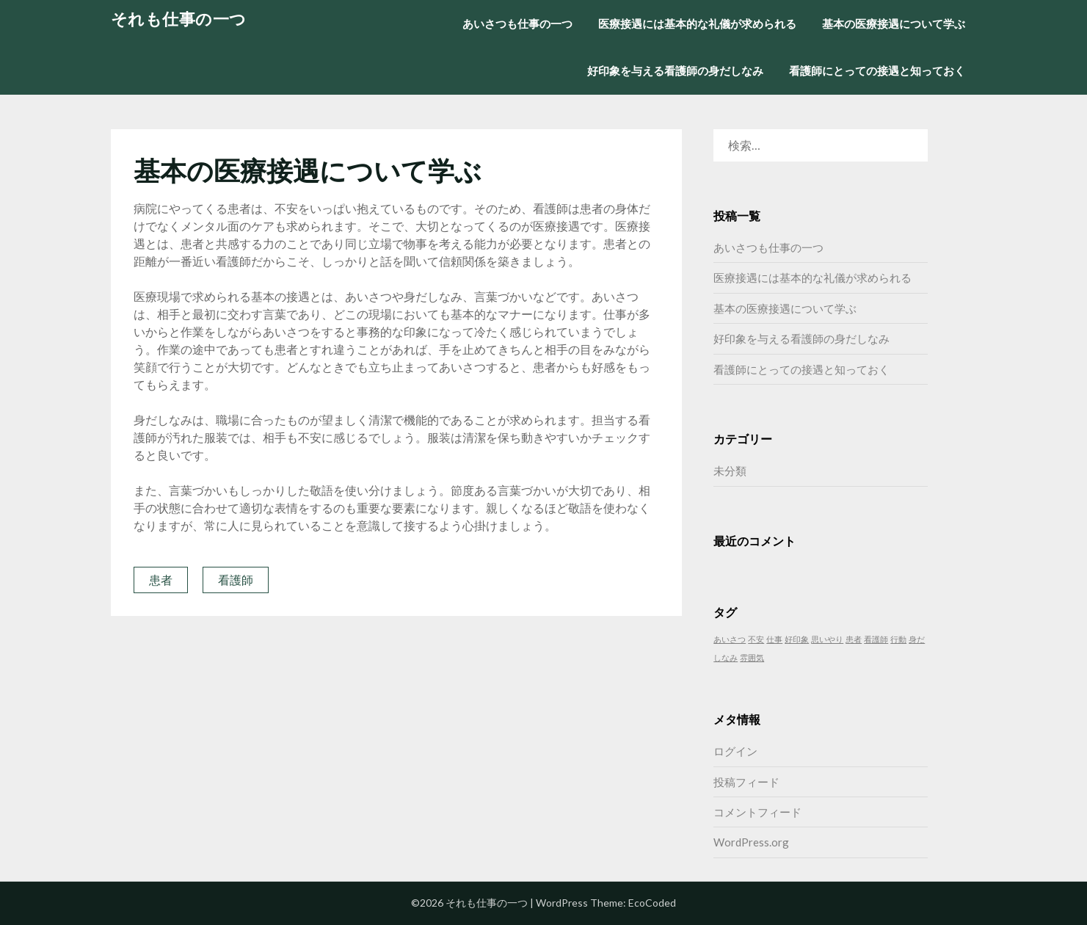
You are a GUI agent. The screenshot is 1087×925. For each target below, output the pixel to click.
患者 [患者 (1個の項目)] (854, 639)
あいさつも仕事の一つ (517, 23)
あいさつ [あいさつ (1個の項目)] (729, 639)
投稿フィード (746, 781)
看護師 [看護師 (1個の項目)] (876, 639)
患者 (160, 580)
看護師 (235, 580)
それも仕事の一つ (179, 19)
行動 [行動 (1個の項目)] (898, 639)
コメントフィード (757, 812)
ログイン (735, 751)
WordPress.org (751, 842)
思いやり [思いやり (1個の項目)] (827, 639)
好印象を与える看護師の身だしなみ (675, 70)
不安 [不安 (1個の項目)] (756, 639)
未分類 (729, 470)
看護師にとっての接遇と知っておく (877, 70)
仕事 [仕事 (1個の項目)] (774, 639)
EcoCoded (652, 902)
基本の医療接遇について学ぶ (893, 23)
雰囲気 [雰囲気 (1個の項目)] (752, 657)
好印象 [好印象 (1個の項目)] (797, 639)
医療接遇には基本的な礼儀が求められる (697, 23)
